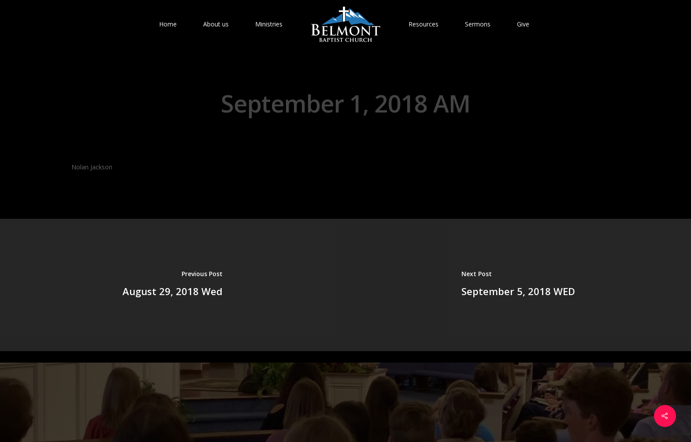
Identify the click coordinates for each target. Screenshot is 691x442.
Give (523, 24)
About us (216, 24)
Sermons (477, 24)
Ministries (268, 24)
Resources (423, 24)
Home (168, 24)
